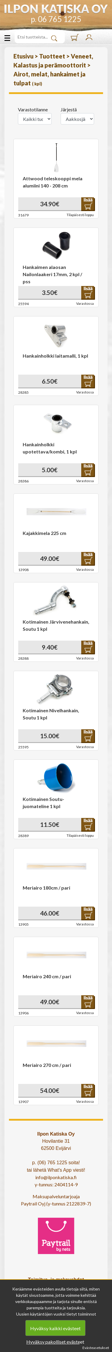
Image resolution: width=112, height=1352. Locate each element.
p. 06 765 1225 (56, 19)
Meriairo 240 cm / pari (47, 976)
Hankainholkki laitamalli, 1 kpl (55, 356)
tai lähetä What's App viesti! (56, 1170)
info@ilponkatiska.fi (56, 1177)
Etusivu (24, 56)
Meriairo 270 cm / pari (47, 1065)
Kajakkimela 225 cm (44, 533)
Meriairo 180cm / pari (46, 887)
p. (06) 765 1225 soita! (56, 1162)
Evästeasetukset (95, 1347)
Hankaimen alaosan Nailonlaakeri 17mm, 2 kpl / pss (52, 274)
